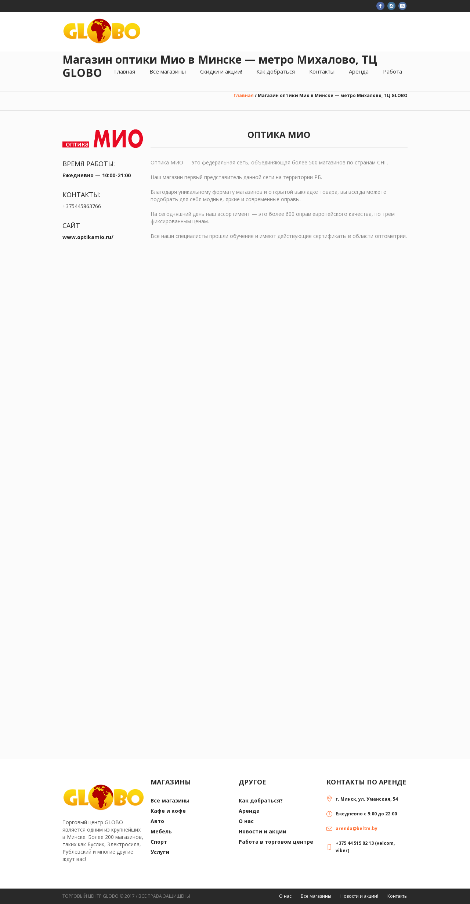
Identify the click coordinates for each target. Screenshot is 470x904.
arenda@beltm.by (356, 828)
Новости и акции (262, 831)
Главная (244, 95)
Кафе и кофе (168, 810)
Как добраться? (261, 800)
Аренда (249, 810)
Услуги (160, 851)
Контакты (397, 896)
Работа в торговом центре (276, 841)
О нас (246, 821)
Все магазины (170, 800)
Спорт (159, 841)
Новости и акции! (359, 896)
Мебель (161, 831)
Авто (157, 821)
